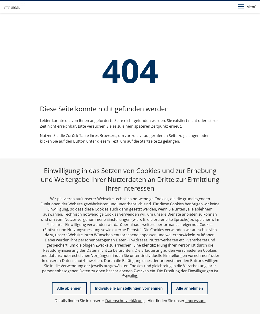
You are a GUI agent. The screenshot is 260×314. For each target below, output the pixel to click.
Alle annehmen (189, 288)
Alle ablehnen (69, 288)
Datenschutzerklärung (125, 300)
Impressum (195, 300)
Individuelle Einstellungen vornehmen (129, 288)
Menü (247, 6)
